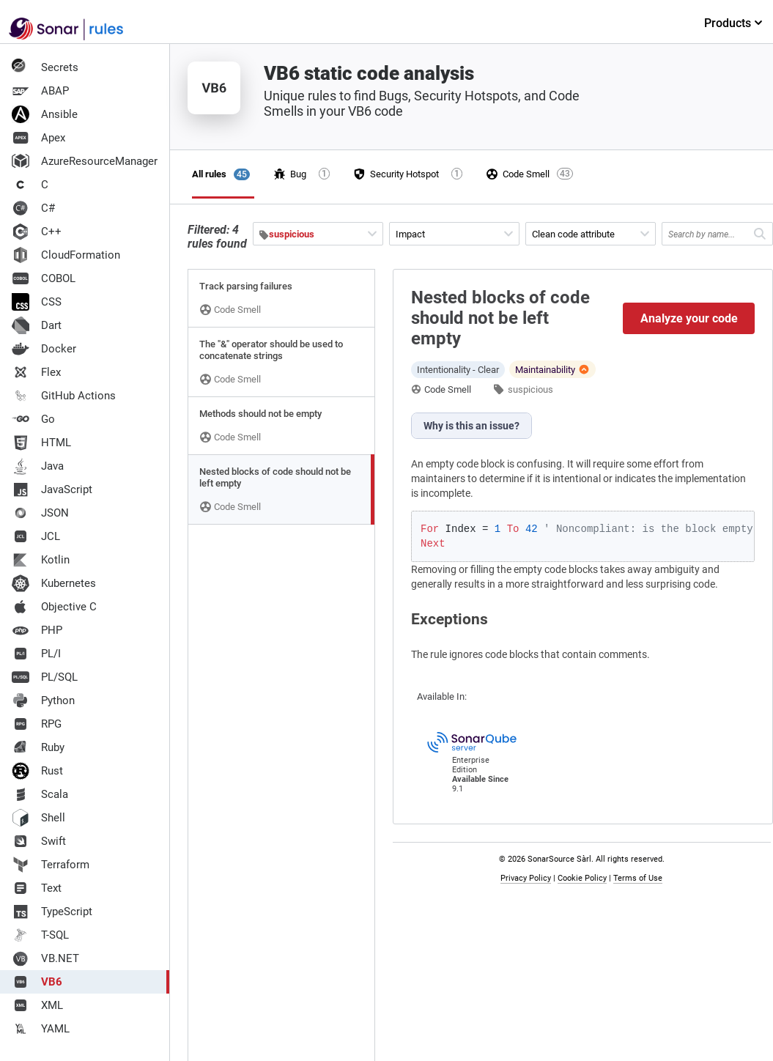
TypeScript (52, 911)
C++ (37, 231)
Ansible (45, 114)
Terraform (50, 864)
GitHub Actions (64, 395)
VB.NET (45, 958)
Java (38, 466)
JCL (36, 536)
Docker (44, 349)
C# (33, 208)
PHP (37, 630)
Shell (38, 818)
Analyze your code (689, 318)
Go (33, 419)
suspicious (530, 389)
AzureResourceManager (85, 161)
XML (37, 1005)
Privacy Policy (525, 878)
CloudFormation (66, 255)
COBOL (43, 278)
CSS (37, 302)
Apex (38, 138)
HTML (41, 442)
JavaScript (52, 489)
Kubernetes (54, 583)
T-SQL (40, 935)
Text (37, 888)
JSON (40, 513)
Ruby (38, 747)
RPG (37, 724)
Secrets (45, 67)
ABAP (40, 91)
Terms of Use (637, 878)
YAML (41, 1029)
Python (43, 700)
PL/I (36, 653)
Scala (40, 794)
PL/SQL (45, 677)
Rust (37, 771)
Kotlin (41, 560)
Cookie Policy (582, 878)
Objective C (54, 606)
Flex (36, 372)
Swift (39, 841)
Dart (37, 325)
